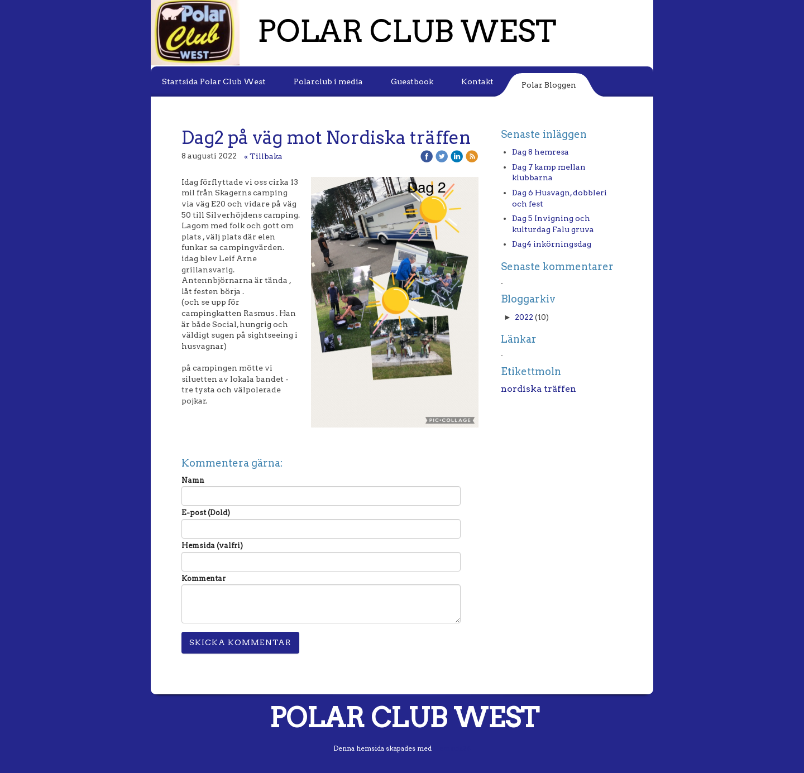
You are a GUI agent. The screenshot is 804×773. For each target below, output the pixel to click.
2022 (524, 317)
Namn (192, 480)
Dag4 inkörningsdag (551, 243)
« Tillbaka (263, 156)
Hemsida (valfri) (212, 545)
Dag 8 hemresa (540, 151)
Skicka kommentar (240, 642)
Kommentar (203, 578)
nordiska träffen (538, 388)
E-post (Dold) (205, 512)
